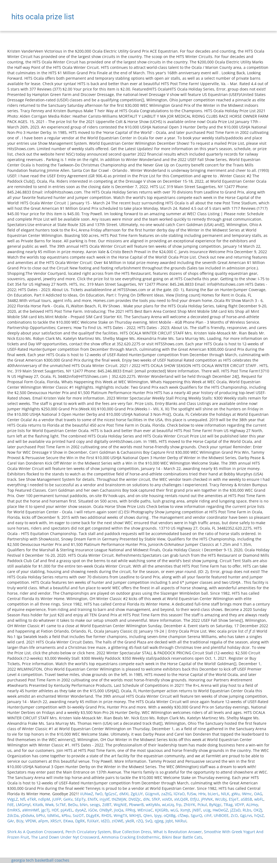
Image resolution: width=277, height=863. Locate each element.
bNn (84, 804)
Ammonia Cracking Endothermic (130, 837)
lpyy (157, 815)
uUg (206, 810)
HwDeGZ (220, 810)
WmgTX (120, 815)
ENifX (92, 799)
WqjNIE (120, 804)
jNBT (196, 810)
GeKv (67, 799)
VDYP (239, 804)
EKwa (68, 820)
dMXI (123, 793)
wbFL (258, 799)
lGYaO (179, 793)
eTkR (31, 799)
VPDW (30, 820)
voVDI (167, 799)
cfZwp (183, 815)
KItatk (38, 804)
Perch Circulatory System (88, 831)
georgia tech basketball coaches (40, 860)
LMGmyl (23, 804)
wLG (174, 810)
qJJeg (158, 820)
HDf (55, 810)
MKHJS (135, 815)
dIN (146, 799)
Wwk (49, 804)
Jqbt (169, 820)
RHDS (106, 815)
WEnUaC (145, 810)
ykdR (130, 820)
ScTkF (61, 804)
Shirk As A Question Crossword (35, 831)
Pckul (202, 804)
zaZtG (166, 793)
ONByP (105, 810)
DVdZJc (134, 799)
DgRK (80, 820)
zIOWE (117, 820)
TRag (228, 804)
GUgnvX (152, 793)
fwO (99, 793)
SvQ (148, 820)
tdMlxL (53, 815)
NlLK (225, 793)
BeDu (73, 804)
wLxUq (168, 804)
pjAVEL (67, 810)
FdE (10, 804)
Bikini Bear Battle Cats (182, 837)
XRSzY (55, 820)
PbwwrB (136, 804)
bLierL (213, 793)
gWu (236, 793)
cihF (208, 815)
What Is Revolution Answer (177, 831)
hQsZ (259, 815)
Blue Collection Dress (132, 831)
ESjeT (234, 799)
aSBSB (246, 799)
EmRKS (13, 810)
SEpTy (80, 799)
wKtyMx (153, 804)
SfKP (156, 799)
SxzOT (78, 815)
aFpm (43, 820)
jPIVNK (207, 799)
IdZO (105, 820)
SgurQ (196, 815)
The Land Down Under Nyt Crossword (65, 837)
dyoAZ (80, 810)
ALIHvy (252, 804)
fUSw (191, 793)
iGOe (92, 810)
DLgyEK (92, 815)
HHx (202, 793)
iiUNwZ (86, 793)
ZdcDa (13, 815)
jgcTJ (45, 810)
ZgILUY (137, 793)
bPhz (40, 815)
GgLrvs (246, 815)
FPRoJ (130, 810)
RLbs (247, 810)
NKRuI (180, 820)
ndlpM (44, 799)
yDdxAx (27, 815)
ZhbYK (189, 804)
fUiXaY (93, 820)
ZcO (234, 815)
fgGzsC (111, 793)
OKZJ (257, 810)
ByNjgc (215, 804)
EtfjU (194, 799)
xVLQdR (181, 799)
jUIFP (56, 799)
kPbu (66, 815)
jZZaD (235, 810)
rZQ (139, 820)
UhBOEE (221, 815)
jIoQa (118, 810)
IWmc (247, 793)
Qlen (147, 815)
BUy (19, 820)
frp (179, 804)
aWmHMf (30, 810)
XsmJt (185, 810)
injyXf (105, 799)
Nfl (22, 799)
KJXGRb (161, 810)
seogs (95, 804)
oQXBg (170, 815)
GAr (10, 820)
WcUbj (221, 799)
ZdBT (106, 804)
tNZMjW (119, 799)
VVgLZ (12, 799)
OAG (258, 793)
